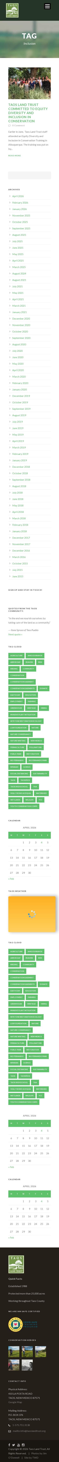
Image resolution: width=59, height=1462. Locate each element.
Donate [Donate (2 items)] (43, 688)
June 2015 (17, 576)
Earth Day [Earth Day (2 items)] (15, 695)
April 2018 (18, 511)
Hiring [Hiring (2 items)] (44, 708)
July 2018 (17, 492)
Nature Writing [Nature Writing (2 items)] (17, 741)
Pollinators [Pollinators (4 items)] (35, 747)
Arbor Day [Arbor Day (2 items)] (15, 662)
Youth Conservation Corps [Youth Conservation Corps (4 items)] (23, 806)
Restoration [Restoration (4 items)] (32, 754)
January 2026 (19, 208)
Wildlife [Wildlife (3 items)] (29, 800)
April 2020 (18, 370)
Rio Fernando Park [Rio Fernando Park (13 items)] (38, 760)
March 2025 (19, 266)
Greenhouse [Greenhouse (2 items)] (16, 708)
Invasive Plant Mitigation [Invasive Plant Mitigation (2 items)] (22, 715)
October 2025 (20, 221)
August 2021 (19, 279)
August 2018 (19, 486)
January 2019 (19, 460)
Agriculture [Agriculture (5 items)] (16, 655)
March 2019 (19, 447)
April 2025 (18, 260)
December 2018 (21, 466)
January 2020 (19, 389)
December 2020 (21, 318)
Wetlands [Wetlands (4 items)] (15, 800)
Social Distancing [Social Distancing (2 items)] (19, 773)
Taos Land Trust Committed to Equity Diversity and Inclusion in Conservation (28, 113)
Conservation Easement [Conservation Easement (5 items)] (22, 682)
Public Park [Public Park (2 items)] (15, 754)
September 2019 (21, 408)
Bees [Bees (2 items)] (40, 662)
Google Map (15, 1402)
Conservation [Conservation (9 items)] (17, 675)
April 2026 (18, 196)
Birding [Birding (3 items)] (14, 669)
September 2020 (21, 337)
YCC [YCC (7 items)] (40, 800)
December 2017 (21, 537)
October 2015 (20, 563)
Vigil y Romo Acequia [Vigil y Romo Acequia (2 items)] (20, 793)
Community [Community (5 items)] (28, 669)
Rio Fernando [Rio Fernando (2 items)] (17, 760)
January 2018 (19, 531)
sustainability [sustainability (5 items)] (40, 773)
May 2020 (17, 363)
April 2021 (18, 299)
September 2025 (21, 228)
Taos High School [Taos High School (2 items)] (19, 787)
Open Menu (47, 6)
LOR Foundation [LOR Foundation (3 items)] (18, 728)
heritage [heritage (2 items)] (31, 708)
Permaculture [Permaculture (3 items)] (17, 747)
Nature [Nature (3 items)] (35, 728)
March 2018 (19, 518)
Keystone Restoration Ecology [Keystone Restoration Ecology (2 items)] (26, 721)
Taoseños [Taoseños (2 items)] (25, 780)
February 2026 (20, 202)
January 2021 (19, 312)
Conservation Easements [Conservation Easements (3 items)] (22, 688)
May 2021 (17, 292)
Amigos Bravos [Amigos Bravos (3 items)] (35, 655)
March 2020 (19, 376)
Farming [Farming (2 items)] (32, 701)
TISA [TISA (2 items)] (35, 787)
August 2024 (19, 273)
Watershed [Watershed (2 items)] (41, 793)
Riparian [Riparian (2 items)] (14, 767)
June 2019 (17, 428)
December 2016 (21, 550)
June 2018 (17, 498)
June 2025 (17, 247)
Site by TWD (31, 1457)
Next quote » (15, 634)
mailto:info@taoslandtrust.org (29, 1430)
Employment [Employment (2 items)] (16, 701)
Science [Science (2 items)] (27, 767)
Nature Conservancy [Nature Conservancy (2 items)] (20, 734)
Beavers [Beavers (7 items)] (29, 662)
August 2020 (19, 344)
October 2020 (20, 331)
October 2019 (20, 402)
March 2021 (19, 305)
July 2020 (17, 350)
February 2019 (20, 453)
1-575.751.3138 (21, 1424)
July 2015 (17, 569)
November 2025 (21, 215)
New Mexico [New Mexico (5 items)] (36, 741)
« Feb (11, 878)
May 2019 (17, 434)
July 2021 (17, 286)
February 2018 (20, 524)
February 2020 (20, 382)
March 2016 (19, 556)
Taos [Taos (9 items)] (12, 780)
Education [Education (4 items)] (30, 695)
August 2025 (19, 234)
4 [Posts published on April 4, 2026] (41, 842)
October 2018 (20, 473)
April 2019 (18, 440)
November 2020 (21, 324)
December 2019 (21, 395)
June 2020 (17, 357)
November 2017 (21, 544)
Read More (14, 155)
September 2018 (21, 479)
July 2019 (17, 421)
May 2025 (17, 254)
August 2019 (19, 415)
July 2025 (17, 241)
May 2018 (17, 505)
